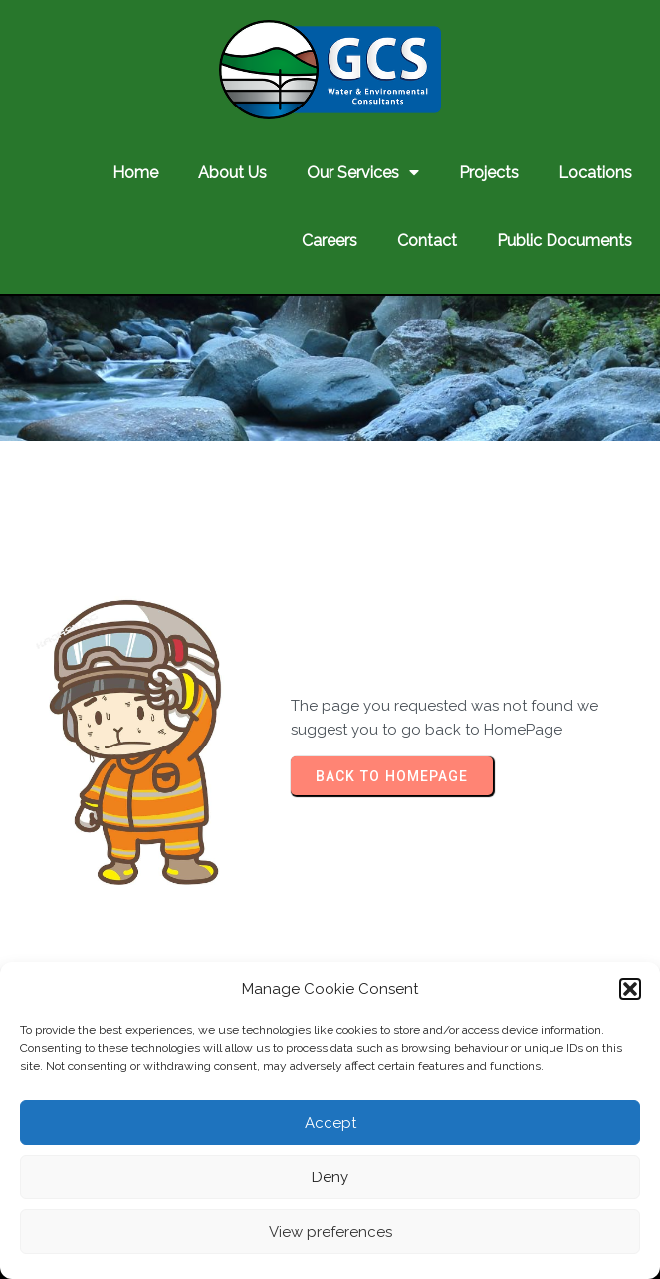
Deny (330, 1177)
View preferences (330, 1232)
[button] (630, 989)
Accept (330, 1123)
